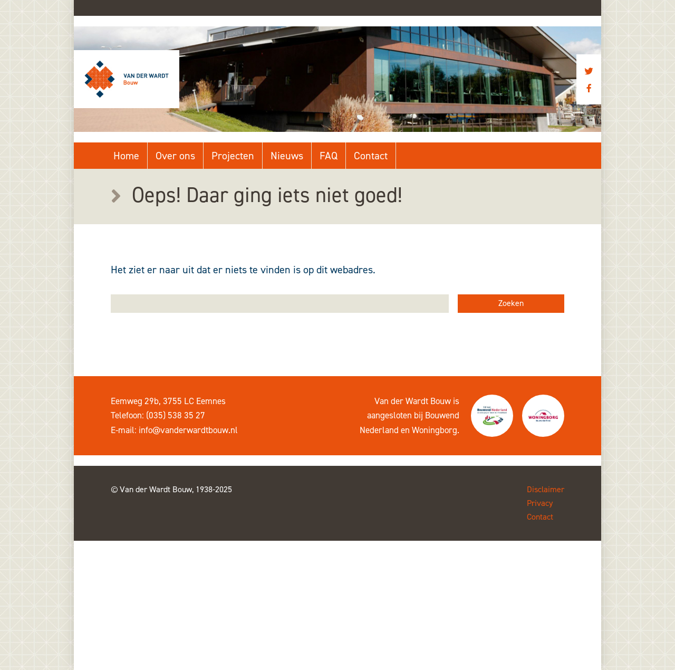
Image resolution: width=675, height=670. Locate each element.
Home (126, 155)
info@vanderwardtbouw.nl (188, 430)
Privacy (540, 503)
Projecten (232, 155)
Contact (371, 155)
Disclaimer (545, 489)
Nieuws (287, 155)
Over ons (175, 155)
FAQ (329, 155)
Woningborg (434, 430)
